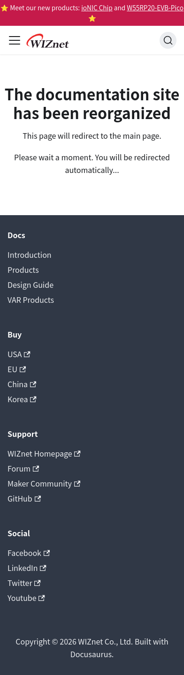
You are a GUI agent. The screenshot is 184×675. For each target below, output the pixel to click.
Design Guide (31, 284)
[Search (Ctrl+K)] (168, 40)
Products (23, 269)
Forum (23, 468)
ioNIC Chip (97, 7)
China (22, 384)
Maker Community (44, 483)
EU (17, 369)
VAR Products (31, 299)
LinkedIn (27, 567)
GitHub (24, 498)
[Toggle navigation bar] (15, 40)
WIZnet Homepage (44, 453)
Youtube (26, 597)
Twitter (24, 582)
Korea (22, 399)
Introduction (30, 254)
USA (19, 354)
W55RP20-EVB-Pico (155, 7)
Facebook (29, 552)
